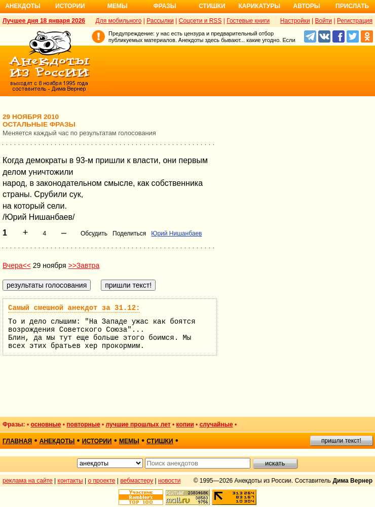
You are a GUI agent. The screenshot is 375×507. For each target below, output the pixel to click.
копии (185, 424)
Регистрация (354, 20)
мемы (129, 441)
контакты (70, 480)
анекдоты (57, 441)
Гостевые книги (248, 20)
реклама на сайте (28, 480)
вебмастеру (136, 480)
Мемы (117, 6)
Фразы (164, 6)
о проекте (102, 480)
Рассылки (160, 20)
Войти (323, 20)
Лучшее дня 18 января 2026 (44, 20)
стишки (159, 441)
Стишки (212, 6)
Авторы (306, 6)
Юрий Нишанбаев (176, 233)
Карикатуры (259, 6)
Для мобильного (119, 20)
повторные (83, 424)
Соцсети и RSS (200, 20)
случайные (216, 424)
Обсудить (94, 233)
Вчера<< (17, 265)
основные (45, 424)
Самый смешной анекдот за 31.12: (74, 308)
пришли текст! (341, 440)
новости (169, 480)
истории (97, 441)
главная (17, 441)
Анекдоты (23, 6)
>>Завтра (83, 265)
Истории (70, 6)
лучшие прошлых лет (138, 424)
